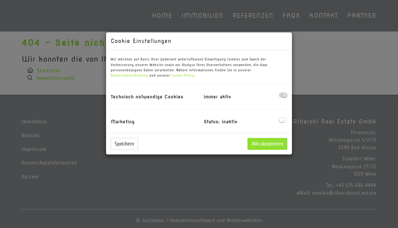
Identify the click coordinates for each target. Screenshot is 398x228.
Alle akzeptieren (267, 144)
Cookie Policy (183, 75)
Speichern (124, 144)
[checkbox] (283, 95)
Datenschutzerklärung (129, 75)
